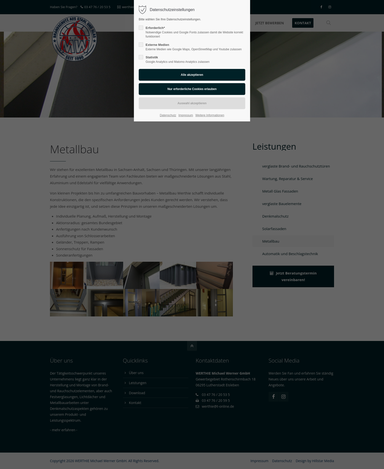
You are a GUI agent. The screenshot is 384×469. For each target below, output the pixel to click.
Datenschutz (168, 115)
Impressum (186, 115)
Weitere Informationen (209, 115)
